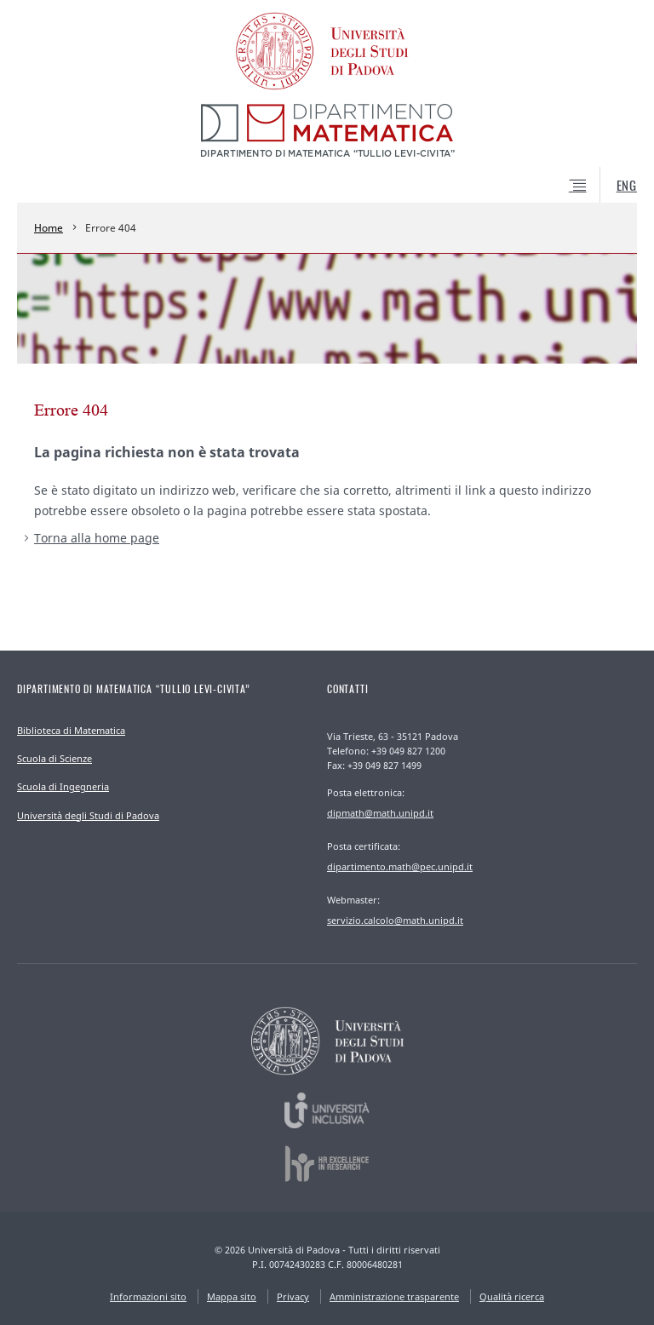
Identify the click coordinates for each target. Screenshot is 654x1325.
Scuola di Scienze (54, 758)
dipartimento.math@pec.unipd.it (400, 866)
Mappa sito (231, 1296)
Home (48, 228)
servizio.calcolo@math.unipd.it (395, 920)
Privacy (293, 1296)
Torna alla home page (96, 538)
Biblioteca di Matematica (71, 730)
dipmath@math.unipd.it (380, 812)
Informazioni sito (148, 1296)
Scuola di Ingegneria (63, 786)
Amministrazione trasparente (394, 1296)
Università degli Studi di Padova (88, 815)
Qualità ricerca (511, 1296)
